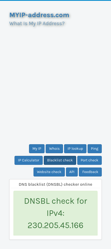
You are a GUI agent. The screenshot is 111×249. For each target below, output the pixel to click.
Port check (89, 160)
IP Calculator (28, 160)
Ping (94, 148)
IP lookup (75, 148)
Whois (54, 148)
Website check (49, 172)
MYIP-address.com (39, 15)
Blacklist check (60, 160)
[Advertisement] (55, 83)
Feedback (90, 172)
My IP (36, 148)
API (72, 172)
